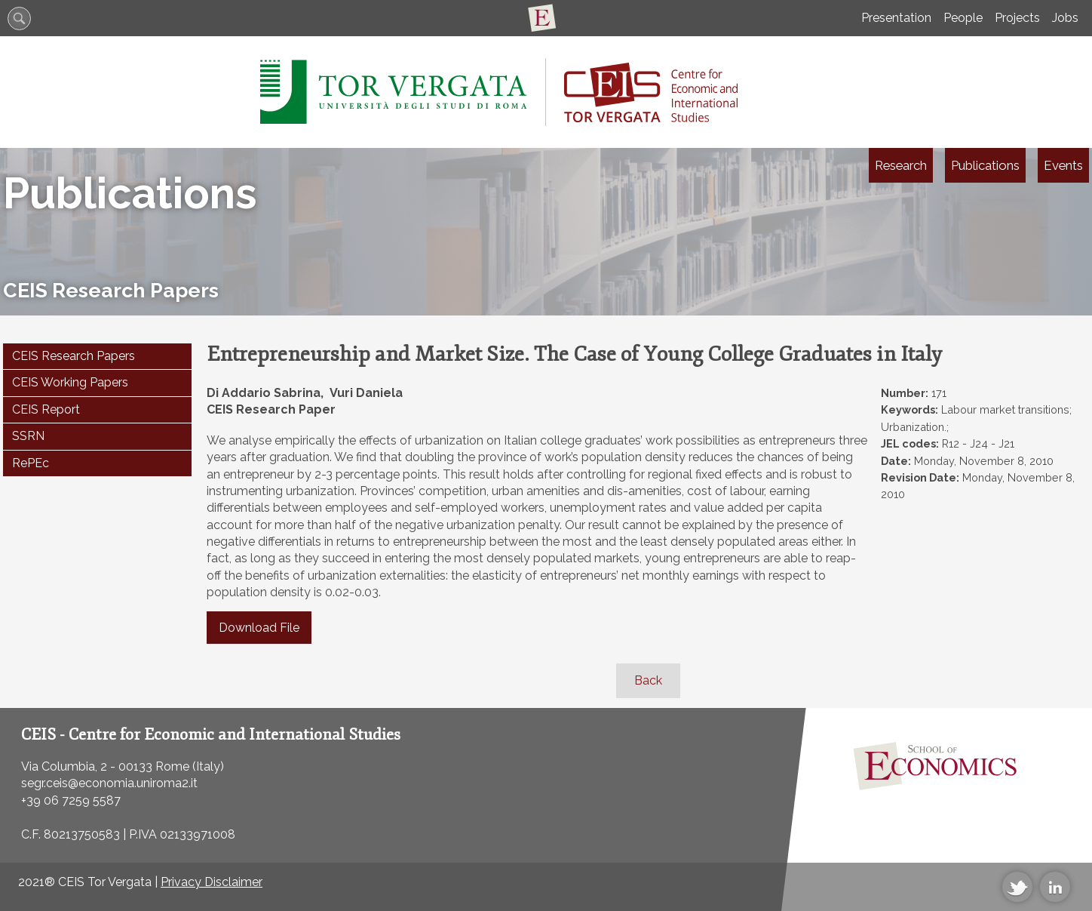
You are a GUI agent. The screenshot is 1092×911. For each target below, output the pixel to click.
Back (648, 680)
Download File (259, 627)
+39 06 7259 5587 (71, 800)
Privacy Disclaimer (211, 882)
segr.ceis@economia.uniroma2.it (109, 783)
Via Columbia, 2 (64, 766)
